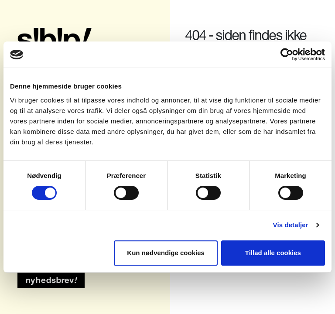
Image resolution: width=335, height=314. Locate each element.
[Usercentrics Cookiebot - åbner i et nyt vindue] (287, 54)
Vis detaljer (290, 225)
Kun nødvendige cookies (166, 252)
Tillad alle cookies (273, 252)
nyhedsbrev (51, 280)
